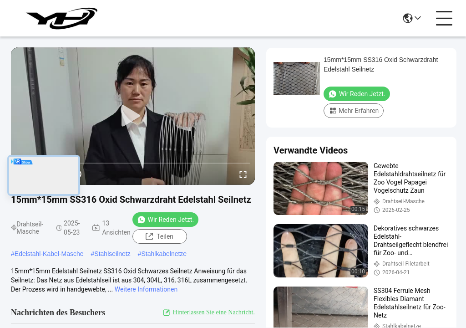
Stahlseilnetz (112, 253)
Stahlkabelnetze (164, 253)
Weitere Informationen (146, 289)
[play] (133, 116)
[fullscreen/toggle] (243, 174)
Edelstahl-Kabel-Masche (49, 253)
